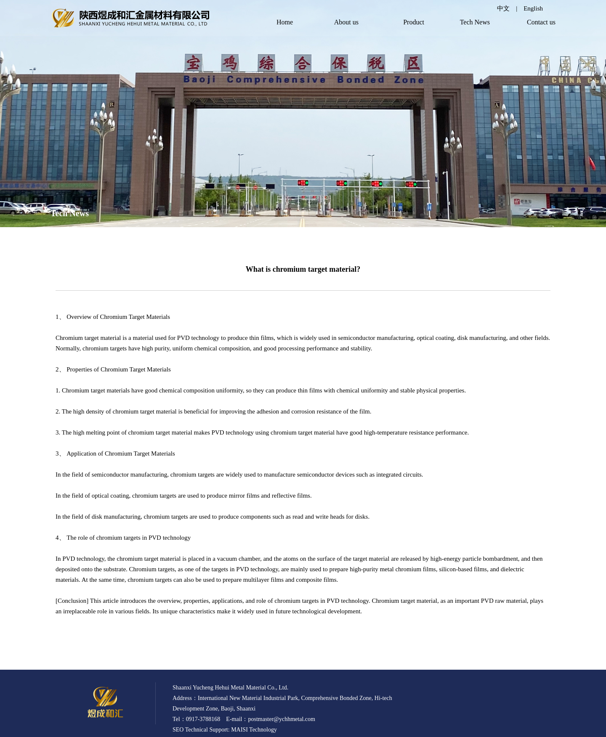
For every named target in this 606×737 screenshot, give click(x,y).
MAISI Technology (254, 729)
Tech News (475, 22)
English (533, 8)
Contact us (541, 22)
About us (346, 22)
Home (284, 22)
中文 (503, 8)
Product (413, 22)
